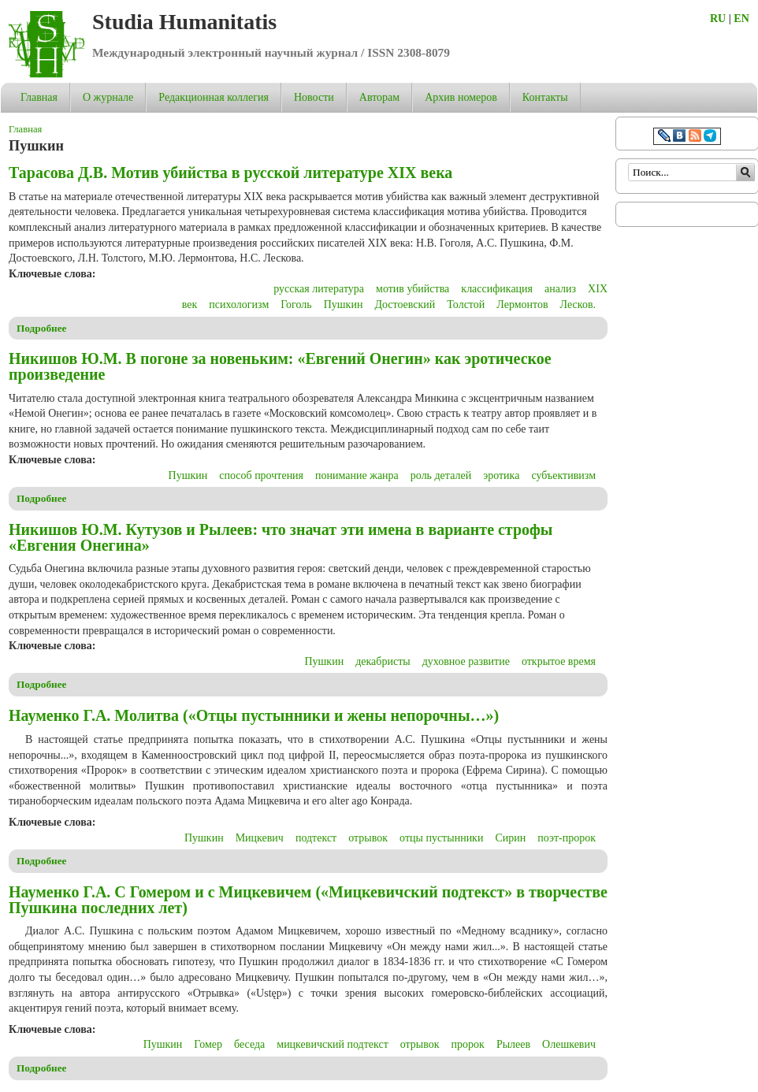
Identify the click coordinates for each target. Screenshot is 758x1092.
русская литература (318, 289)
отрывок (368, 838)
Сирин (510, 838)
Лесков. (578, 304)
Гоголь (296, 304)
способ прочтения (261, 475)
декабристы (383, 661)
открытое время (559, 661)
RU (718, 18)
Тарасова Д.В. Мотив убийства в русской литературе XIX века (230, 172)
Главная (39, 97)
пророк (468, 1044)
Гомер (208, 1044)
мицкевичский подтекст (332, 1044)
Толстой (466, 304)
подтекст (315, 838)
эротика (501, 475)
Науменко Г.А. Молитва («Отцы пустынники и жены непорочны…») (254, 715)
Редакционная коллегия (213, 97)
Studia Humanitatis (184, 21)
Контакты (545, 97)
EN (741, 18)
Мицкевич (260, 838)
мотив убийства (412, 289)
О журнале (108, 97)
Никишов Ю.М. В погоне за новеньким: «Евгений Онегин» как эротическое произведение (280, 366)
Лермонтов (522, 304)
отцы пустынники (441, 838)
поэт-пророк (566, 838)
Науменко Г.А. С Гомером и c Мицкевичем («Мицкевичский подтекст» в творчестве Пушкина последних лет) (308, 899)
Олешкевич (569, 1044)
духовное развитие (466, 661)
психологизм (239, 304)
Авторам (379, 97)
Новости (314, 97)
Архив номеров (461, 97)
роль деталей (441, 475)
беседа (249, 1044)
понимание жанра (357, 475)
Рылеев (513, 1044)
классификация (497, 289)
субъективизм (563, 475)
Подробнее (42, 328)
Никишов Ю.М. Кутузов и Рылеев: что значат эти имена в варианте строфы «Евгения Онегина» (280, 537)
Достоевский (404, 304)
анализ (560, 289)
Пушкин (343, 304)
